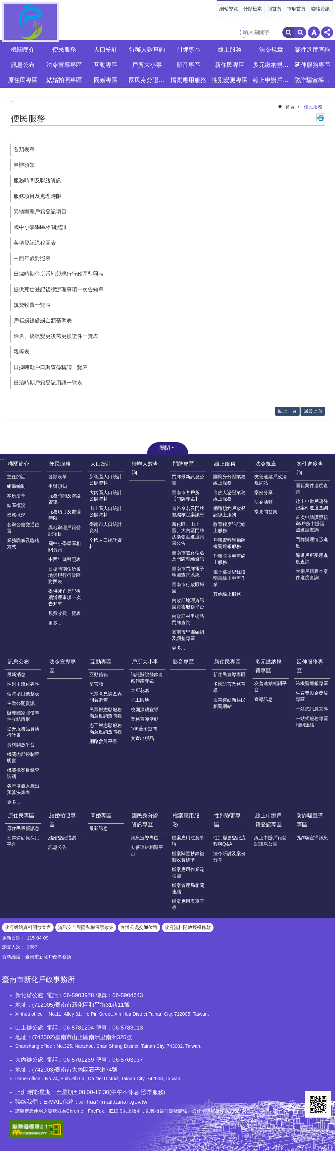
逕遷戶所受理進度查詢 (312, 558)
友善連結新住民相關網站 (229, 703)
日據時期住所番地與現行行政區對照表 (59, 274)
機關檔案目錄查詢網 (23, 773)
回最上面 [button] (313, 411)
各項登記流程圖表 (35, 243)
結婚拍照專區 (62, 820)
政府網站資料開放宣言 (28, 927)
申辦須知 (24, 165)
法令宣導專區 (64, 65)
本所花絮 (140, 690)
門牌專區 (183, 464)
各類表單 (24, 149)
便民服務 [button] (64, 49)
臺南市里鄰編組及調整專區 (188, 635)
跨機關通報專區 (312, 683)
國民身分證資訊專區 (145, 820)
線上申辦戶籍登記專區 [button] (272, 80)
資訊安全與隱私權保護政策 (86, 927)
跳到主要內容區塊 (3, 3)
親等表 (21, 351)
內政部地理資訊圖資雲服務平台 (188, 603)
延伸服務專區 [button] (312, 65)
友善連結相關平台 (270, 686)
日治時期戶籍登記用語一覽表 (48, 383)
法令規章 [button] (271, 49)
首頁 (290, 107)
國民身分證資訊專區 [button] (148, 80)
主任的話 (16, 476)
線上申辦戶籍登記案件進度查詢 (312, 504)
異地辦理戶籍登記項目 (40, 211)
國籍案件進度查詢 (312, 488)
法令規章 (265, 464)
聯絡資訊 (320, 8)
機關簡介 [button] (23, 49)
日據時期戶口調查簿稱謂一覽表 (51, 367)
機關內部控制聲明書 (23, 757)
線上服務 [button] (230, 49)
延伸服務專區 (310, 666)
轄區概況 (16, 505)
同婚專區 (101, 815)
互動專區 (101, 662)
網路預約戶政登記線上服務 (229, 511)
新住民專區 (227, 662)
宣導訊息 (263, 699)
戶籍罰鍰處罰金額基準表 (43, 320)
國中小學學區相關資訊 (40, 227)
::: (218, 3)
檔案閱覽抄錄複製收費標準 (188, 856)
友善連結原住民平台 (23, 841)
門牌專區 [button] (188, 49)
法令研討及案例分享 (229, 856)
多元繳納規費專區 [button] (272, 65)
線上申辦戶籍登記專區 (268, 820)
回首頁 (274, 8)
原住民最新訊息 (23, 828)
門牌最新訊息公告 (188, 479)
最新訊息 (98, 828)
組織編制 (16, 486)
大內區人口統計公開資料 (105, 495)
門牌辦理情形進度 (312, 542)
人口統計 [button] (106, 49)
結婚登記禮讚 (62, 837)
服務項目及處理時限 (37, 196)
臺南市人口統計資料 (105, 527)
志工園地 (140, 700)
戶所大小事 (145, 662)
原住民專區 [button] (23, 80)
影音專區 (188, 65)
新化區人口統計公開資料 (105, 479)
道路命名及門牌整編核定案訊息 (188, 511)
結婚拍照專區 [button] (64, 80)
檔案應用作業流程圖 (188, 872)
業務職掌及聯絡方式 (23, 543)
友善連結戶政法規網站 (270, 479)
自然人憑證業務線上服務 (229, 495)
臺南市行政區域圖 (188, 587)
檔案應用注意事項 (188, 841)
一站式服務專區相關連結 (312, 721)
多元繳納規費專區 (268, 666)
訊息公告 (57, 847)
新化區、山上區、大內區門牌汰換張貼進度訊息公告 (188, 534)
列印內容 (320, 118)
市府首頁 (296, 8)
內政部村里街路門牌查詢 (188, 619)
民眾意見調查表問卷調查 (105, 697)
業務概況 (16, 515)
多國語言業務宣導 (229, 687)
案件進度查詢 (310, 468)
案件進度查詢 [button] (312, 49)
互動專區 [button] (106, 65)
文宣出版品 (142, 738)
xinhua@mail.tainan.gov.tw (113, 1101)
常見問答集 (265, 511)
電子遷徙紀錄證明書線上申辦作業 (229, 578)
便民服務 (313, 107)
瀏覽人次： (13, 946)
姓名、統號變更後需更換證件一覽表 (56, 336)
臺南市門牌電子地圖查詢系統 (188, 571)
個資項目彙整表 (23, 693)
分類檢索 (252, 8)
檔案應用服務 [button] (188, 80)
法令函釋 (263, 502)
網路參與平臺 (103, 741)
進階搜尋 (300, 32)
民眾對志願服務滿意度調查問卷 (105, 712)
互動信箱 (98, 674)
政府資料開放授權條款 (188, 927)
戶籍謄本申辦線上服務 (229, 559)
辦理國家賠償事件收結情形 (23, 716)
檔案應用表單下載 (188, 904)
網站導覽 (228, 8)
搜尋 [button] (288, 32)
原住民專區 (21, 815)
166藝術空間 (144, 728)
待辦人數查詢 (147, 49)
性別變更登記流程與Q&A (229, 841)
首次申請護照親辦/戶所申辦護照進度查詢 (312, 523)
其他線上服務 (227, 594)
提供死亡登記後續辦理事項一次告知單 (59, 289)
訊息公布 (18, 662)
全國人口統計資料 (105, 543)
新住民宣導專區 (229, 674)
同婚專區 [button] (106, 80)
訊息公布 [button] (23, 65)
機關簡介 (18, 464)
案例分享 (263, 492)
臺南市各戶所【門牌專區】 (186, 495)
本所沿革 (16, 495)
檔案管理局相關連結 (188, 888)
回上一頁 (287, 411)
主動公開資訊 (21, 703)
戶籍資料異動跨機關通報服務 (229, 543)
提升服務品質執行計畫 (23, 732)
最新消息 (16, 674)
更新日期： (13, 938)
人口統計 (101, 464)
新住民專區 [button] (230, 65)
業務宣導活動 (145, 719)
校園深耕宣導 (145, 709)
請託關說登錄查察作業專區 (147, 677)
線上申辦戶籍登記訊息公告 (270, 841)
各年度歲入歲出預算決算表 (23, 789)
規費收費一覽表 (32, 305)
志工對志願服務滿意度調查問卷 (105, 728)
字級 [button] (314, 32)
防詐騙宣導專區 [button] (313, 80)
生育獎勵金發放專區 (312, 696)
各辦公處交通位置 (23, 527)
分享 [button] (327, 32)
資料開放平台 (21, 744)
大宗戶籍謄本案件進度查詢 (312, 574)
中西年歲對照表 (32, 258)
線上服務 (224, 464)
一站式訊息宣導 (312, 709)
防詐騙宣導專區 (310, 820)
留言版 (96, 684)
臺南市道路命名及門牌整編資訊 (188, 556)
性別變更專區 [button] (230, 80)
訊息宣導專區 (145, 837)
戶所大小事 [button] (147, 65)
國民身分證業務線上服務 (229, 479)
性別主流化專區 (23, 684)
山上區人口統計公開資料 (105, 511)
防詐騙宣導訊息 (312, 837)
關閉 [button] (165, 448)
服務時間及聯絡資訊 (37, 180)
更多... (55, 622)
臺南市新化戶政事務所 (30, 22)
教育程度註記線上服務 (229, 527)
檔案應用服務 (186, 820)
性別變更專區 (227, 820)
